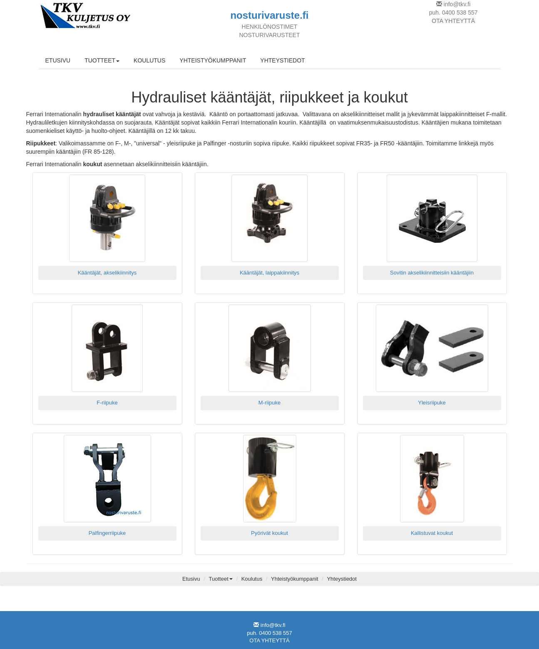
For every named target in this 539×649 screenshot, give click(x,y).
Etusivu (191, 579)
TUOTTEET (101, 60)
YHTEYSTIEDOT (282, 60)
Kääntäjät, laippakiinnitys (269, 273)
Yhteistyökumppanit (294, 579)
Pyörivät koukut (269, 533)
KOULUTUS (149, 60)
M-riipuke (269, 402)
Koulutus (252, 579)
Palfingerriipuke (107, 533)
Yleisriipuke (431, 402)
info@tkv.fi (457, 4)
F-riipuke (107, 402)
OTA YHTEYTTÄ (453, 20)
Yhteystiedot (342, 579)
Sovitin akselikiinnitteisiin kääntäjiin (432, 273)
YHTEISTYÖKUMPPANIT (212, 60)
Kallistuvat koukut (432, 533)
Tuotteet (221, 579)
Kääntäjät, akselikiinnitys (107, 273)
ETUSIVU (58, 60)
